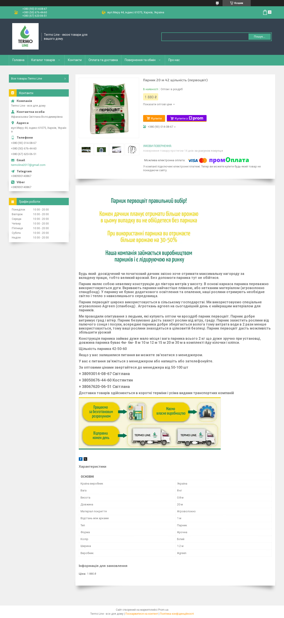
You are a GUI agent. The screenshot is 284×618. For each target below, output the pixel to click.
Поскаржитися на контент (141, 613)
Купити (156, 118)
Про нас (174, 60)
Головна (18, 60)
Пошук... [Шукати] (259, 36)
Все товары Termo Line (26, 78)
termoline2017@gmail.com (28, 165)
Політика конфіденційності (177, 613)
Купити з (189, 118)
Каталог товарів (43, 60)
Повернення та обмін (140, 60)
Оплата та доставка (103, 60)
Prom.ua (163, 609)
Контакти (75, 60)
